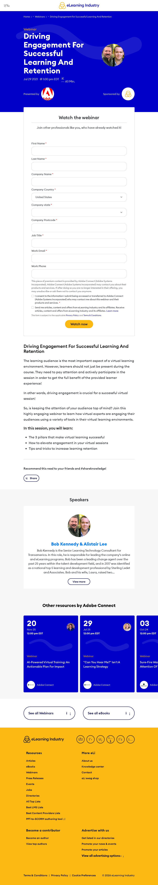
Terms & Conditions (92, 315)
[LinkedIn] (101, 739)
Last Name (38, 158)
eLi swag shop (90, 778)
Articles (30, 760)
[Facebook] (80, 739)
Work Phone (38, 266)
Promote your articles (95, 849)
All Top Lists (33, 801)
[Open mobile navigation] (6, 5)
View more (79, 581)
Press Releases (34, 778)
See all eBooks (109, 713)
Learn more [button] (112, 310)
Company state (41, 204)
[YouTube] (111, 739)
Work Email (39, 250)
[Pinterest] (121, 739)
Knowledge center (93, 766)
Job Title (37, 235)
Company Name (42, 174)
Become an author (37, 838)
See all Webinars (49, 713)
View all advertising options (102, 856)
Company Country (43, 189)
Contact (87, 772)
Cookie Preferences (84, 875)
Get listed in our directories (98, 838)
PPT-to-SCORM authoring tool (46, 819)
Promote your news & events (99, 843)
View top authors (36, 843)
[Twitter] (91, 739)
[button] (31, 478)
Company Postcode (44, 220)
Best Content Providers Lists (43, 813)
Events (30, 784)
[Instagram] (131, 739)
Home (27, 16)
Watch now (79, 324)
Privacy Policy (72, 315)
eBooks (30, 766)
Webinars (40, 16)
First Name (38, 143)
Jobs (29, 789)
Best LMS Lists (34, 807)
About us (87, 760)
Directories (32, 795)
